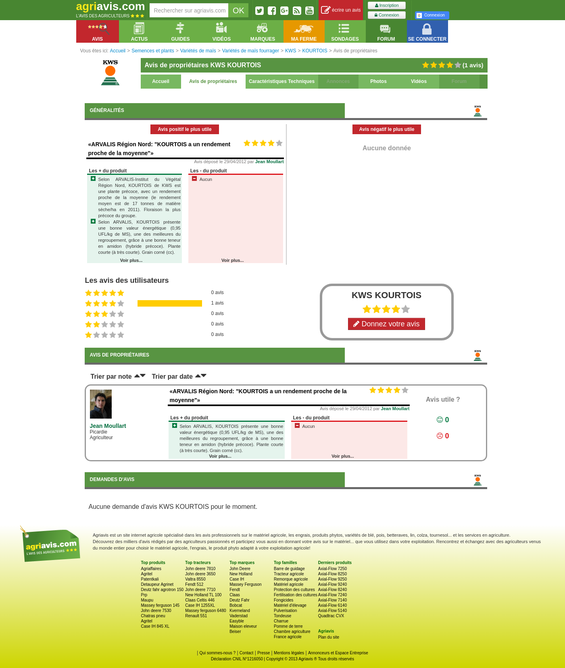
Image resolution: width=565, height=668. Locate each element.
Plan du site (328, 637)
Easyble (236, 621)
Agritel (146, 574)
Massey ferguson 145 (160, 605)
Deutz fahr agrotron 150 (162, 589)
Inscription (387, 5)
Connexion (387, 15)
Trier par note (111, 376)
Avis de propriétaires (213, 81)
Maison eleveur (243, 626)
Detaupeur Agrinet (157, 584)
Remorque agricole (291, 579)
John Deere (239, 568)
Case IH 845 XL (155, 626)
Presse (263, 653)
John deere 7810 (200, 568)
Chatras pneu (153, 616)
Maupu (147, 600)
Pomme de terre (288, 626)
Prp (144, 595)
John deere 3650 (200, 574)
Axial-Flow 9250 (332, 579)
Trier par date (172, 376)
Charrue (281, 621)
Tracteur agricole (289, 574)
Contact (246, 653)
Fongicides (283, 600)
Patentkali (150, 579)
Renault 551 (196, 616)
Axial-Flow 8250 (332, 574)
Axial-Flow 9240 (332, 584)
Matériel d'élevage (290, 605)
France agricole (288, 637)
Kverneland (239, 610)
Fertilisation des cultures (295, 595)
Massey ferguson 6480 (205, 610)
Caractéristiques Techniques (282, 81)
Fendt (234, 589)
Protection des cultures (294, 589)
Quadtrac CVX (331, 616)
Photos (378, 81)
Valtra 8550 (195, 579)
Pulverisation (285, 610)
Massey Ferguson (245, 584)
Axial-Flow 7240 (332, 595)
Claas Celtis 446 (200, 600)
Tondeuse (282, 616)
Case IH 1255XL (200, 605)
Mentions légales (289, 653)
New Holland (240, 574)
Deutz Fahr (239, 600)
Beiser (235, 631)
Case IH (236, 579)
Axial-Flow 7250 (332, 568)
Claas (234, 595)
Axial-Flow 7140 (332, 600)
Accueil (160, 81)
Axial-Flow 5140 (332, 610)
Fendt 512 (194, 584)
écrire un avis (341, 10)
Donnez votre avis (386, 324)
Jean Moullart (269, 161)
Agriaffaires (151, 568)
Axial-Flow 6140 (332, 605)
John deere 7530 (156, 610)
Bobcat (235, 605)
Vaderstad (238, 616)
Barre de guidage (289, 568)
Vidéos (419, 81)
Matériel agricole (288, 584)
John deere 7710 (200, 589)
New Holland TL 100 (203, 595)
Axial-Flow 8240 (332, 589)
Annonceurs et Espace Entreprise (338, 653)
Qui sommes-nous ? (218, 653)
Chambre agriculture (292, 631)
